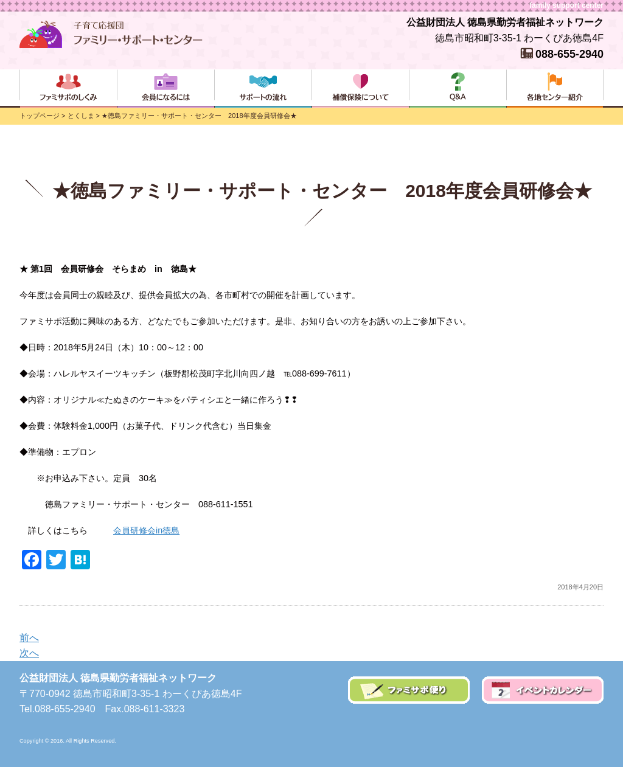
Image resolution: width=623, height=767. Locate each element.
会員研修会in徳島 (146, 530)
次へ (29, 653)
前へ (29, 638)
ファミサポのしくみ (68, 88)
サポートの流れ (263, 88)
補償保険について (360, 88)
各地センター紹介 (555, 88)
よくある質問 (457, 88)
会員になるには (165, 88)
